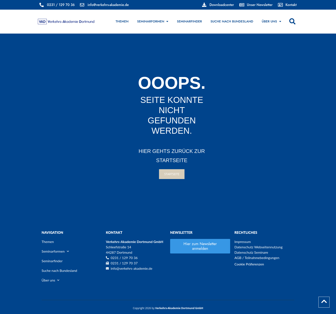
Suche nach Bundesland (231, 21)
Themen (122, 21)
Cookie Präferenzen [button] (249, 264)
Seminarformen (152, 21)
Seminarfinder (189, 21)
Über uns (271, 21)
